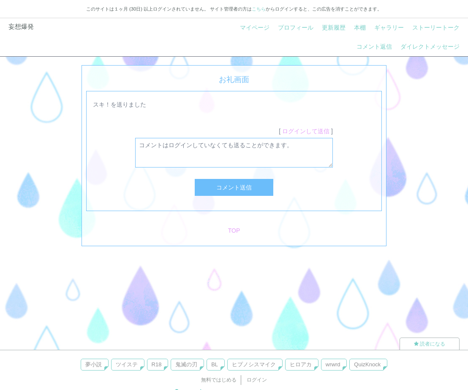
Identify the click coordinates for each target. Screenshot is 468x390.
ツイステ (127, 364)
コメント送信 (234, 187)
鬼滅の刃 (186, 364)
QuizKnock (367, 364)
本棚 (360, 27)
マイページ (254, 27)
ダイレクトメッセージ (430, 46)
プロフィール (295, 27)
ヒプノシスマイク (254, 364)
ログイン (257, 380)
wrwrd (333, 364)
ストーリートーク (436, 27)
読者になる (429, 344)
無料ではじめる (219, 380)
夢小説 (93, 364)
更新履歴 (334, 27)
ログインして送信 (305, 131)
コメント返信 (374, 46)
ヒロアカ (301, 364)
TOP (234, 230)
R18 (157, 364)
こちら (259, 8)
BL (214, 364)
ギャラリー (389, 27)
